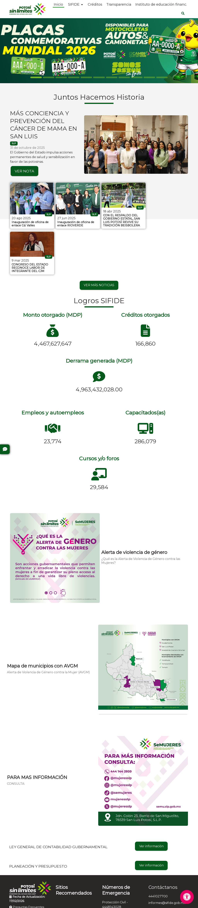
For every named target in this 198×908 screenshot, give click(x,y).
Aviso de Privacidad (96, 902)
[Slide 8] (137, 77)
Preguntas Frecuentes (26, 861)
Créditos (95, 4)
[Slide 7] (124, 77)
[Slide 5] (99, 77)
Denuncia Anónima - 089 (121, 880)
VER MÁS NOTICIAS (99, 239)
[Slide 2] (61, 77)
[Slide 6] (111, 77)
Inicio (58, 4)
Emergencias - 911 (115, 887)
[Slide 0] (36, 77)
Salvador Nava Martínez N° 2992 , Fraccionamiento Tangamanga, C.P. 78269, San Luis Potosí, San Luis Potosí (168, 873)
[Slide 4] (86, 77)
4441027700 (158, 850)
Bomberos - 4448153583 (120, 867)
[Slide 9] (149, 77)
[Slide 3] (73, 77)
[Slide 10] (162, 77)
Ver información (151, 800)
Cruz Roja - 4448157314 (120, 874)
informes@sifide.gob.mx (166, 857)
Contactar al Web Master (133, 902)
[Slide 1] (48, 77)
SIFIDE (73, 4)
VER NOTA (24, 171)
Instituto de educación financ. (161, 4)
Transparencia (118, 4)
